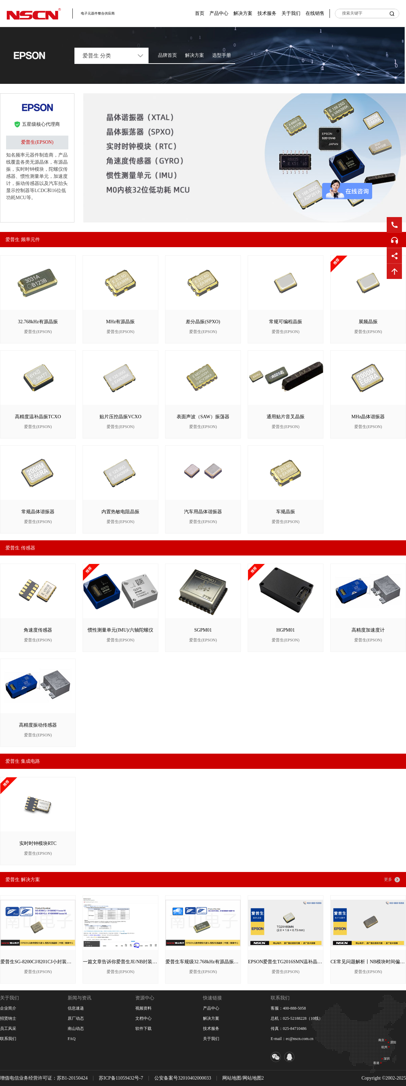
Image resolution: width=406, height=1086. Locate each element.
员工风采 (8, 1028)
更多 (388, 879)
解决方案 (242, 13)
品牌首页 (167, 55)
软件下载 (143, 1028)
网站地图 (231, 1078)
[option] (244, 157)
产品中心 (218, 13)
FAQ (71, 1038)
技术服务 (266, 13)
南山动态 (76, 1028)
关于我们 (290, 13)
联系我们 (8, 1038)
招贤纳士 (8, 1018)
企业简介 (8, 1008)
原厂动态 (76, 1018)
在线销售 (315, 13)
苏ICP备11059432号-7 (121, 1078)
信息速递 (76, 1008)
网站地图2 (253, 1078)
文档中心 (143, 1018)
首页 (199, 13)
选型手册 (221, 55)
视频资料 (143, 1008)
